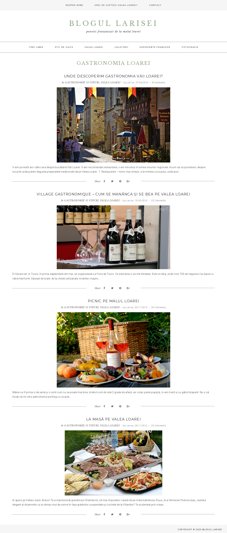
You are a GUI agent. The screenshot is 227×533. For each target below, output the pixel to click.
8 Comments (158, 82)
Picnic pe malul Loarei (113, 301)
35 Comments (158, 425)
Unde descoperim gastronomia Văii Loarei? (113, 76)
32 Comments (158, 200)
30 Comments (158, 306)
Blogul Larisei (113, 23)
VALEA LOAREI (110, 82)
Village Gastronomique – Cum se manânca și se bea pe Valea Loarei (114, 194)
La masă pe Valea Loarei (113, 419)
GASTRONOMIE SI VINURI (82, 82)
